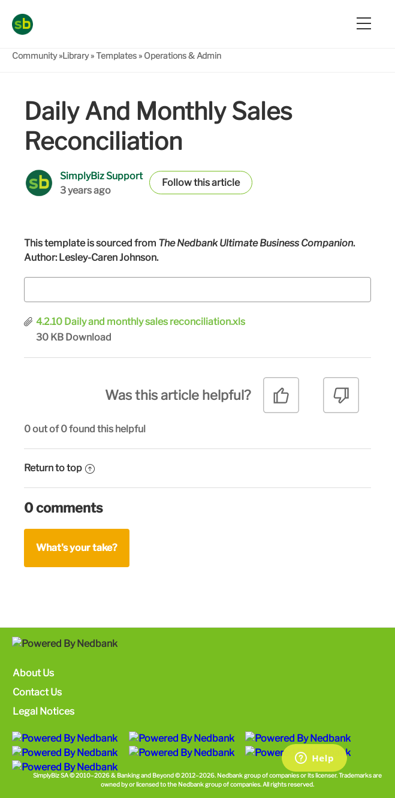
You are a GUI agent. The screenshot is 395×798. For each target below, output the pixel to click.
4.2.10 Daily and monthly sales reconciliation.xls (140, 321)
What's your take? (76, 547)
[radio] (281, 399)
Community (34, 55)
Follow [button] (177, 182)
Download (88, 337)
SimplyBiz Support (101, 176)
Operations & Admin (182, 55)
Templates (116, 55)
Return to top (59, 468)
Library (75, 55)
